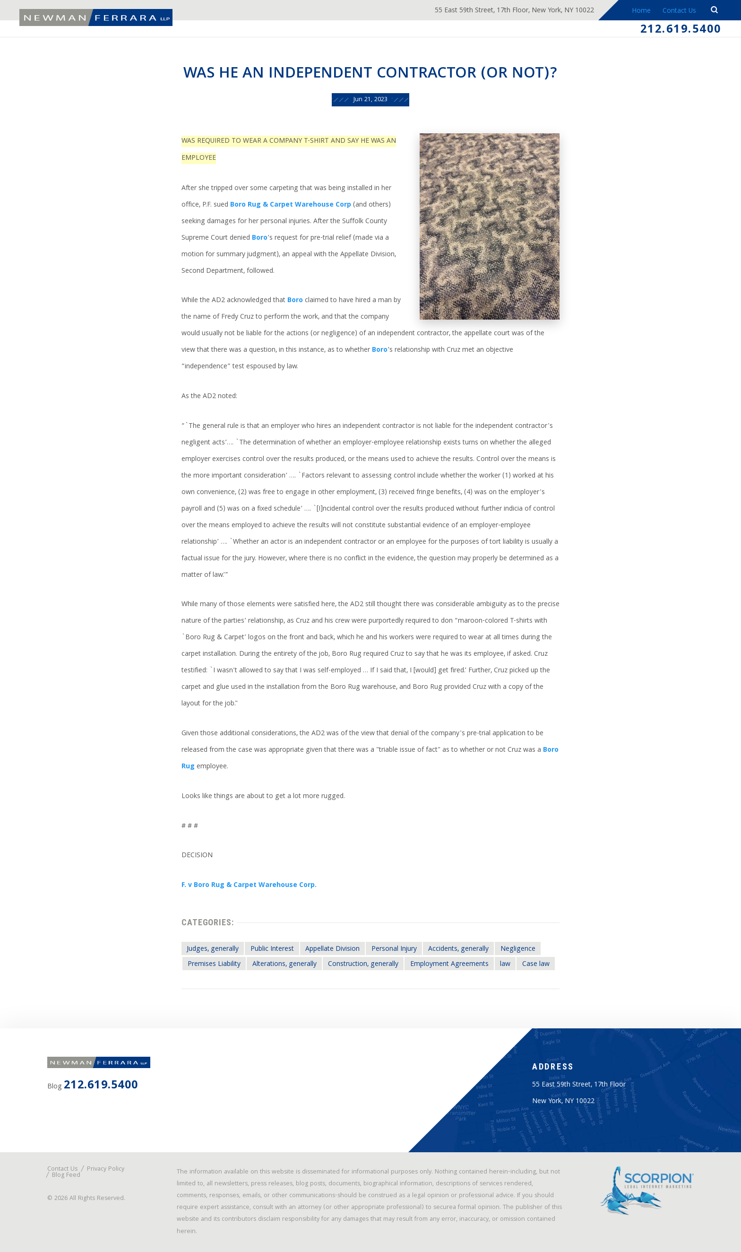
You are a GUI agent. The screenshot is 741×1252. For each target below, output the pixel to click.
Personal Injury (394, 949)
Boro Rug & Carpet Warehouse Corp (290, 205)
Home (640, 11)
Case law (536, 964)
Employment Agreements (449, 964)
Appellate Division (332, 949)
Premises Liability (214, 964)
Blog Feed (66, 1176)
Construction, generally (363, 964)
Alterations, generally (284, 964)
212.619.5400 (681, 30)
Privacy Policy (105, 1169)
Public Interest (272, 949)
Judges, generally (213, 949)
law (505, 964)
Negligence (517, 949)
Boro (259, 238)
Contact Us (679, 11)
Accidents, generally (458, 949)
